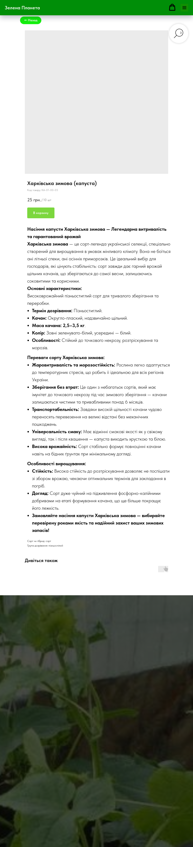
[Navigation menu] (184, 7)
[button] (172, 7)
